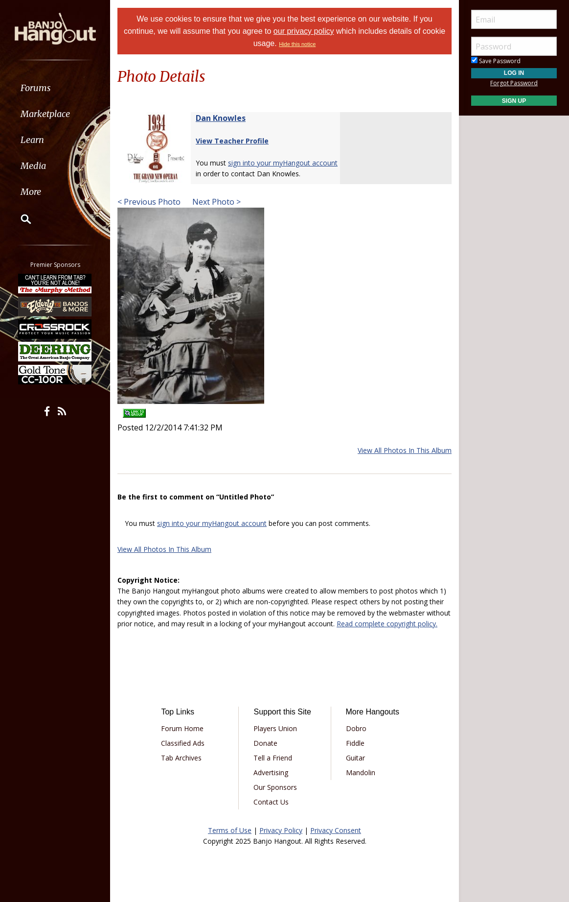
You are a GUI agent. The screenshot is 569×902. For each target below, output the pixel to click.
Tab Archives (181, 757)
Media (33, 165)
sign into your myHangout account (283, 162)
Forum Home (182, 728)
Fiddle (355, 743)
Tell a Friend (272, 757)
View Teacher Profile (232, 140)
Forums (36, 88)
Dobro (356, 728)
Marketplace (45, 113)
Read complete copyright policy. (387, 623)
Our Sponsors (275, 787)
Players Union (275, 728)
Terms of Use (229, 830)
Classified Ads (183, 743)
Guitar (355, 757)
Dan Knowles (221, 118)
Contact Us (271, 802)
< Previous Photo (149, 201)
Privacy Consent (335, 830)
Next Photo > (215, 201)
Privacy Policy (280, 830)
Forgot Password (514, 83)
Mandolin (360, 772)
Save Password (496, 61)
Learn (32, 139)
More (31, 191)
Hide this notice (297, 44)
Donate (265, 743)
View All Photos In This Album (405, 450)
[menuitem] (55, 88)
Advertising (270, 772)
